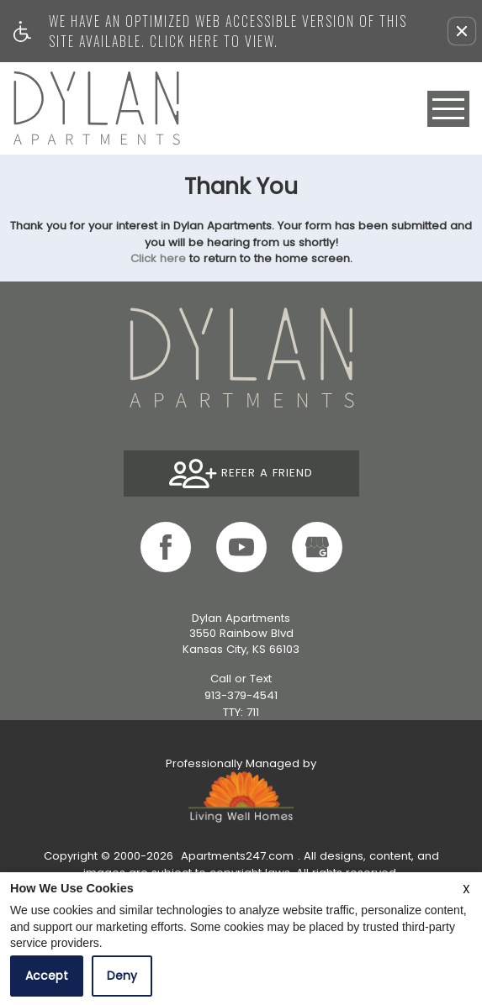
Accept (46, 975)
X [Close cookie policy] (466, 889)
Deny (122, 975)
